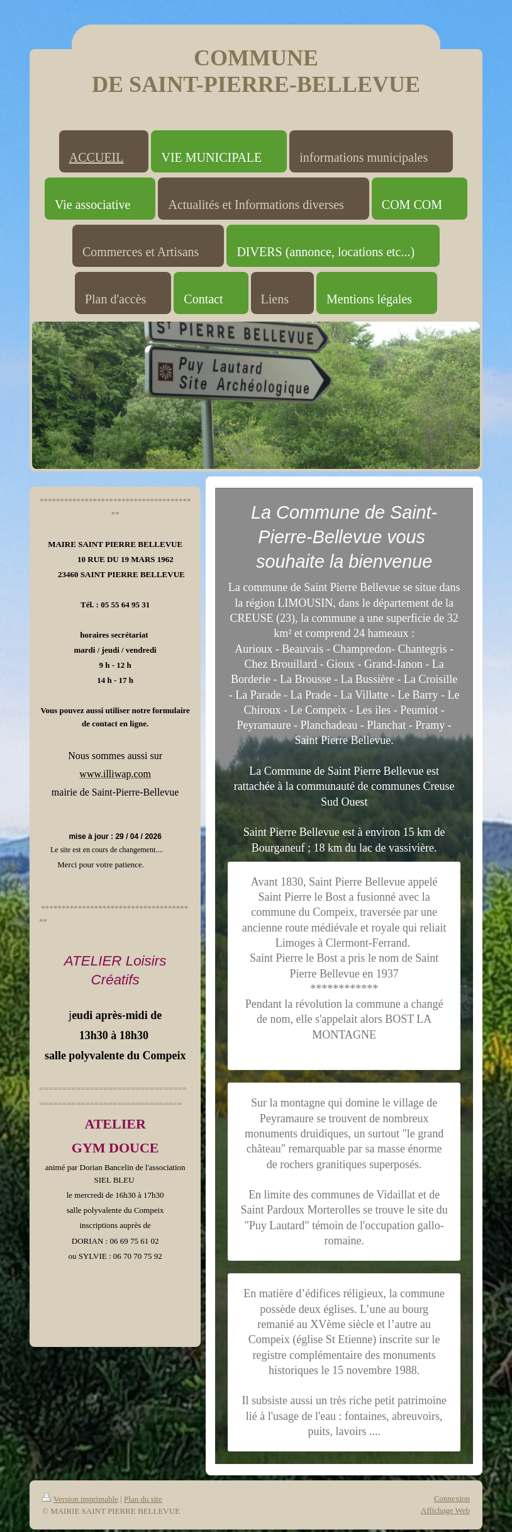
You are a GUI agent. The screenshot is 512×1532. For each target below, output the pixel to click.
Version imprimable (80, 1499)
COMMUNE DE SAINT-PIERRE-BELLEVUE (256, 71)
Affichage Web (445, 1510)
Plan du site (143, 1499)
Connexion (452, 1498)
